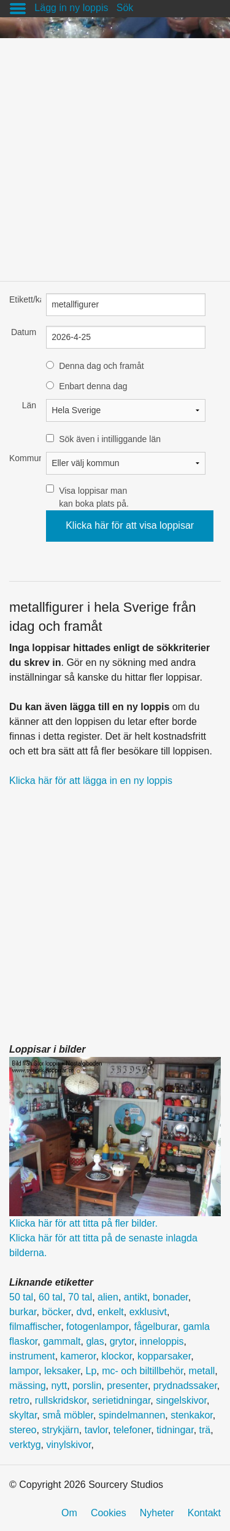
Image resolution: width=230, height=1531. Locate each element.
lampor (24, 1371)
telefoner (132, 1430)
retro (19, 1400)
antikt (135, 1297)
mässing (27, 1385)
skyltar (23, 1415)
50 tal (21, 1297)
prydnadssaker (185, 1385)
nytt (59, 1385)
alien (108, 1297)
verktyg (25, 1444)
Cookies (108, 1513)
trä (205, 1430)
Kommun (22, 458)
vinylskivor (68, 1444)
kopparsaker (164, 1356)
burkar (22, 1312)
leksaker (62, 1371)
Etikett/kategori (22, 299)
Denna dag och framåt (101, 366)
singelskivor (181, 1400)
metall (202, 1371)
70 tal (80, 1297)
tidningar (175, 1430)
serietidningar (121, 1400)
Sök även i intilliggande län (110, 439)
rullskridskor (60, 1400)
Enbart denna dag (93, 386)
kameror (78, 1356)
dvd (84, 1312)
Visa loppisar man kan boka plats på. (94, 497)
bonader (170, 1297)
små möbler (67, 1415)
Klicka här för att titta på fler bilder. (83, 1223)
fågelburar (155, 1326)
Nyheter (157, 1513)
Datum (23, 332)
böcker (56, 1312)
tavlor (96, 1430)
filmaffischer (35, 1326)
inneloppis (162, 1341)
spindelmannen (132, 1415)
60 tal (51, 1297)
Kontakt (204, 1513)
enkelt (111, 1312)
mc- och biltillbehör (142, 1371)
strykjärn (60, 1430)
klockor (116, 1356)
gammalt (61, 1341)
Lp (91, 1371)
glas (95, 1341)
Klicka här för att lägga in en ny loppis (90, 780)
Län (29, 405)
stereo (22, 1430)
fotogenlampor (97, 1326)
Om (69, 1513)
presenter (127, 1385)
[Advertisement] (115, 153)
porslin (86, 1385)
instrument (32, 1356)
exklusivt (148, 1312)
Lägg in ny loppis (71, 7)
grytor (122, 1341)
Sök (125, 7)
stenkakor (191, 1415)
